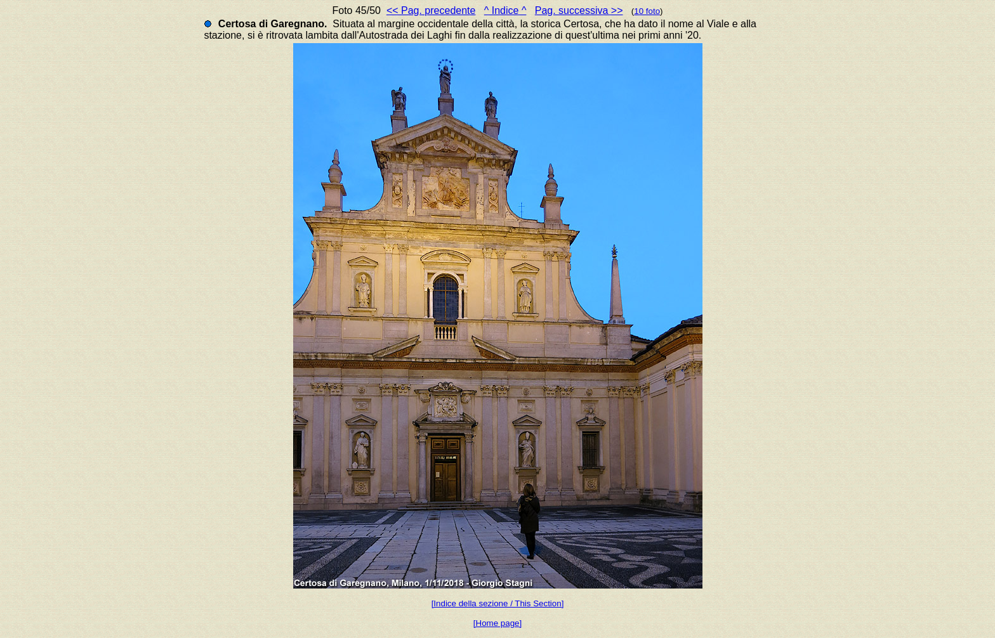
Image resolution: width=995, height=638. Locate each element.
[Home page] (497, 623)
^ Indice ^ (505, 10)
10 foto (647, 11)
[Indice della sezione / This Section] (498, 603)
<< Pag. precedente (431, 10)
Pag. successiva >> (579, 10)
